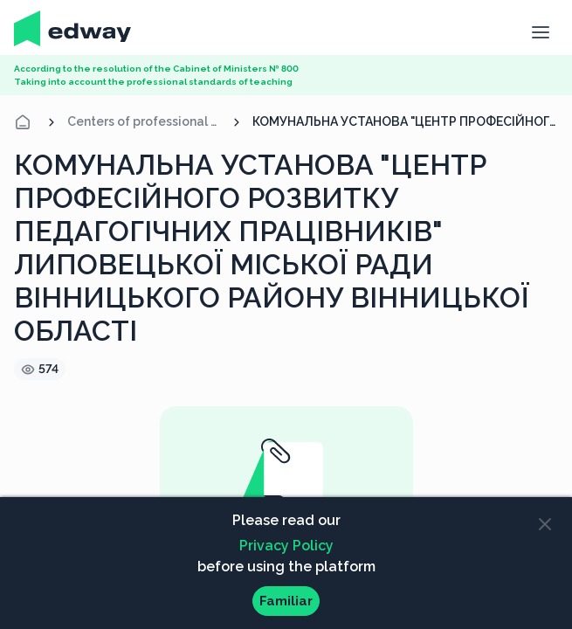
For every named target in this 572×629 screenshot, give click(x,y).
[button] (540, 30)
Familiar (286, 601)
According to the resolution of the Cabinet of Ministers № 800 (156, 68)
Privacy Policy (286, 545)
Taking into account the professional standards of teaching (153, 81)
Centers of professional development (144, 121)
